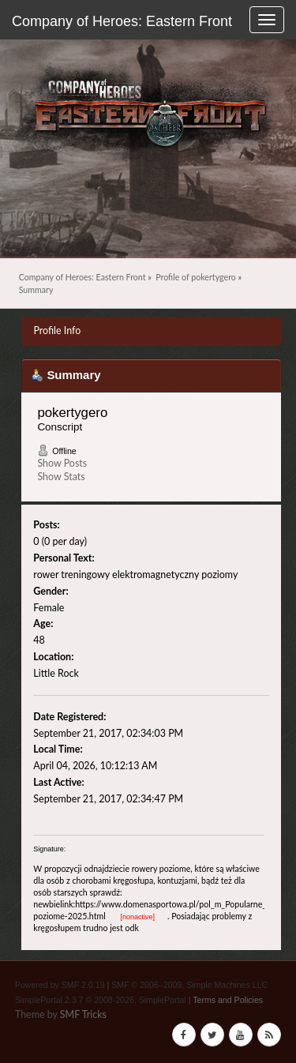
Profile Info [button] (57, 330)
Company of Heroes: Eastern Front (122, 21)
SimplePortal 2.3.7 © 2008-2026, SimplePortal (100, 1000)
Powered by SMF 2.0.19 (60, 985)
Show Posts (62, 463)
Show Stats (60, 477)
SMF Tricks (83, 1014)
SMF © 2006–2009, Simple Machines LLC (189, 985)
